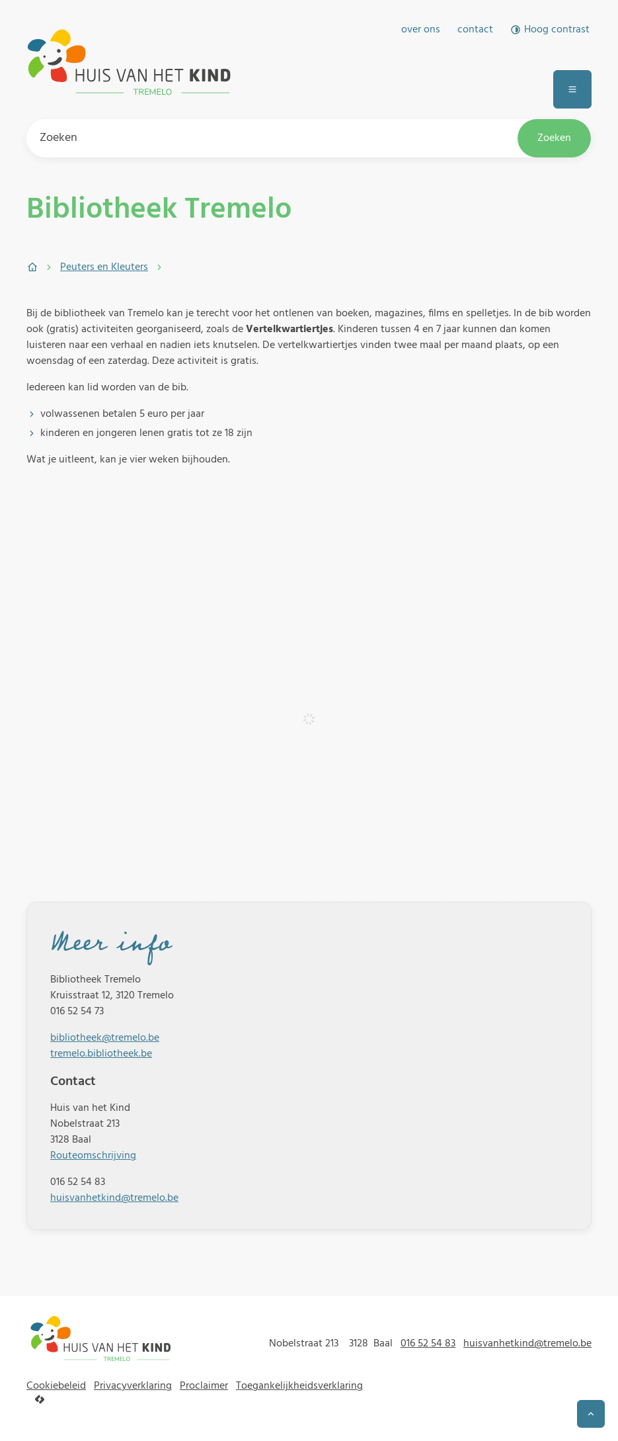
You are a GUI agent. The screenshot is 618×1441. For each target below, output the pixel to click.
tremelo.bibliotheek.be (101, 1054)
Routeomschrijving (93, 1155)
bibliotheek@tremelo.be (104, 1038)
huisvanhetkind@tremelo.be (114, 1198)
